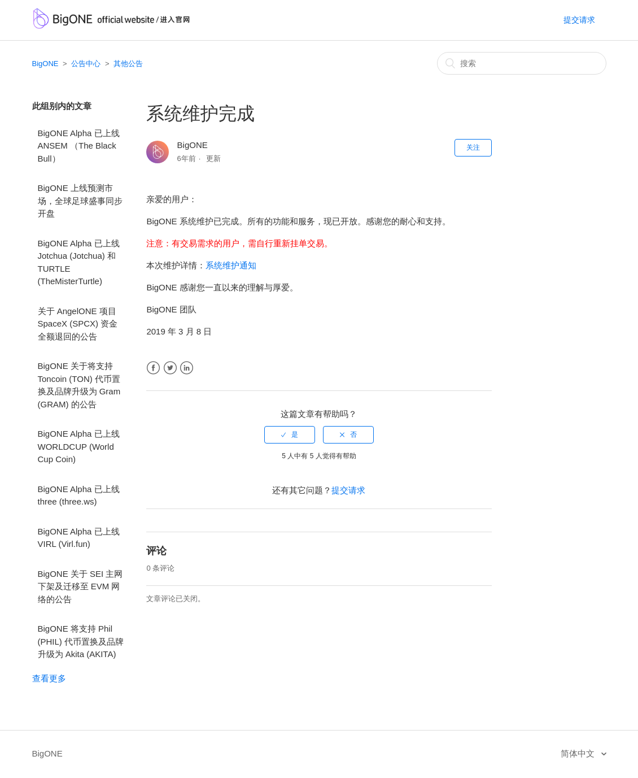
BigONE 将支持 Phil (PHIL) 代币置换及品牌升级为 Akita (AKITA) (81, 641)
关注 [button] (473, 147)
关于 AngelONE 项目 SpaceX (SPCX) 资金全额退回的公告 (78, 323)
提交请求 (579, 19)
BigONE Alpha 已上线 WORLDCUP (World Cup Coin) (79, 446)
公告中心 (85, 63)
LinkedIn (187, 368)
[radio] (289, 434)
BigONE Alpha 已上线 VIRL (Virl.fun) (79, 538)
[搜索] (521, 63)
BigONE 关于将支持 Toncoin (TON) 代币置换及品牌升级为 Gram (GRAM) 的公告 (79, 385)
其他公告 (128, 63)
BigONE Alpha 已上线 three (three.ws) (79, 495)
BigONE (45, 63)
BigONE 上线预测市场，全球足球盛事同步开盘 (80, 200)
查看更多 (49, 678)
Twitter (170, 368)
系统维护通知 (231, 265)
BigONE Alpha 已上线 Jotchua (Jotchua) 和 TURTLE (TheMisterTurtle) (79, 262)
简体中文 (579, 753)
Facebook (153, 368)
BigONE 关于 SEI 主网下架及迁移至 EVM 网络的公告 (80, 586)
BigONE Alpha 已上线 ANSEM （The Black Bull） (79, 145)
